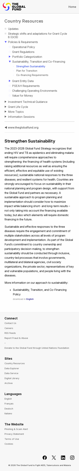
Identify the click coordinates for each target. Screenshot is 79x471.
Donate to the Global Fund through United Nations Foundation (37, 348)
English (30, 299)
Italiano (8, 413)
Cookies (9, 444)
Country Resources (24, 21)
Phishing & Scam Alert (16, 429)
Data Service (11, 373)
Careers (9, 328)
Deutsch (9, 408)
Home (72, 6)
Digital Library (12, 378)
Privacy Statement (14, 434)
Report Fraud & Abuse (16, 338)
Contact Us (10, 323)
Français (9, 403)
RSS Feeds (10, 333)
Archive (9, 383)
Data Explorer (12, 368)
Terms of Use (12, 439)
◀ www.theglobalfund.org (21, 127)
